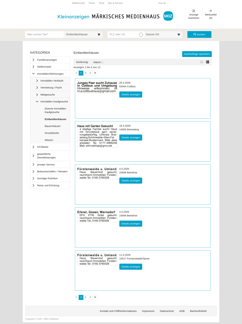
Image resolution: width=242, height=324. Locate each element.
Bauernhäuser (53, 126)
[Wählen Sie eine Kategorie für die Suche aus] (83, 34)
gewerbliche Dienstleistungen (46, 156)
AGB (182, 311)
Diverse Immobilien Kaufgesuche (55, 111)
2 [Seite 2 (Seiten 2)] (85, 297)
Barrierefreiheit (198, 311)
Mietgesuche (48, 94)
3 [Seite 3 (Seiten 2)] (90, 297)
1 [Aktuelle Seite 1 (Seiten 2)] (81, 297)
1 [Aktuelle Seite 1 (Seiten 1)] (81, 72)
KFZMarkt (42, 146)
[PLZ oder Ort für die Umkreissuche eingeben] (126, 34)
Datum (98, 62)
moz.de (162, 3)
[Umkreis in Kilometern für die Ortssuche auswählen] (164, 34)
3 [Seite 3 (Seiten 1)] (90, 73)
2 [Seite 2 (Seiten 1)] (85, 73)
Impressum (148, 311)
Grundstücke (52, 133)
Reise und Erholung (48, 185)
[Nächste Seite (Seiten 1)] (95, 73)
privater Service (46, 164)
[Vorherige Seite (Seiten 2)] (76, 297)
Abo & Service (115, 3)
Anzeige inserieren (194, 14)
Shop (101, 3)
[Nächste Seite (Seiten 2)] (95, 297)
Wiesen (49, 140)
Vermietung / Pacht (51, 87)
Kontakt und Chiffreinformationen (118, 311)
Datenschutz (167, 311)
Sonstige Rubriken (47, 178)
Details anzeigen (132, 94)
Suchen (199, 34)
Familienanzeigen (47, 59)
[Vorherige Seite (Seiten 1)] (76, 73)
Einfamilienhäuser (55, 120)
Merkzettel (211, 14)
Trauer (91, 3)
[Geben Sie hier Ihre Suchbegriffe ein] (44, 34)
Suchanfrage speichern (197, 53)
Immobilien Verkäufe (52, 80)
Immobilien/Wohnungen (50, 73)
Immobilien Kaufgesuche (54, 101)
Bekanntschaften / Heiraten (52, 171)
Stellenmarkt (78, 3)
